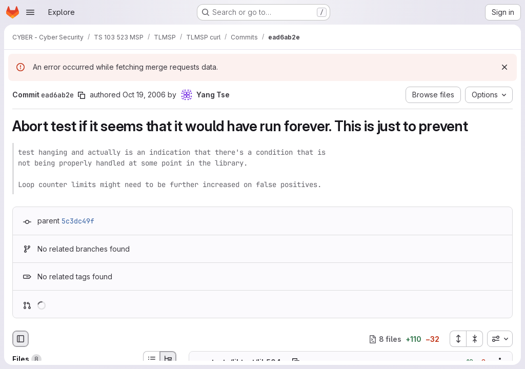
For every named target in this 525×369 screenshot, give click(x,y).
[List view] (151, 359)
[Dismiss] (504, 67)
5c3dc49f (78, 220)
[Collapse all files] (475, 339)
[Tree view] (168, 359)
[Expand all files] (458, 339)
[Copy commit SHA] (81, 95)
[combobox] (500, 339)
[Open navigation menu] (30, 12)
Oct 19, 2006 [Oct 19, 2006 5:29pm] (144, 94)
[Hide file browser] (20, 339)
